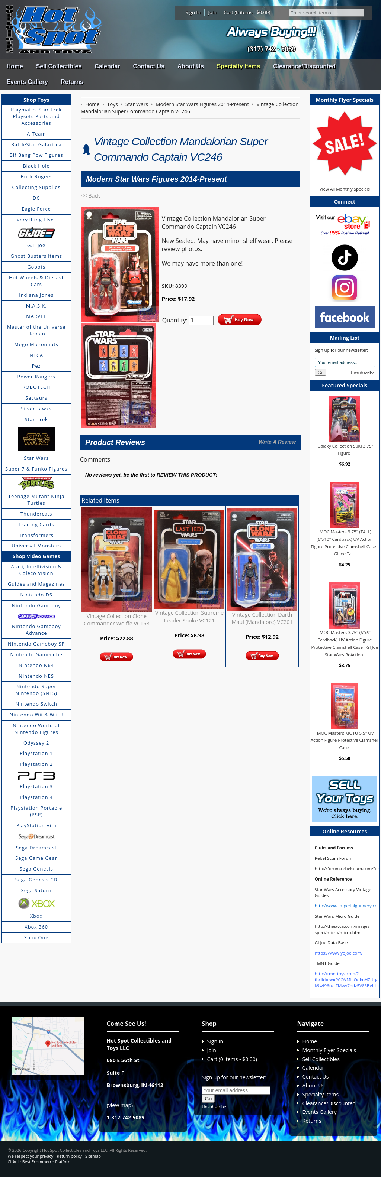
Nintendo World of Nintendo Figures (36, 728)
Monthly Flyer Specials (329, 1050)
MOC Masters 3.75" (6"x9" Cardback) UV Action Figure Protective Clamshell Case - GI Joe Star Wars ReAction (344, 643)
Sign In (193, 12)
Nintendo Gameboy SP (36, 643)
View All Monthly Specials (345, 189)
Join (212, 12)
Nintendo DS (36, 594)
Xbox (36, 916)
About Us (190, 66)
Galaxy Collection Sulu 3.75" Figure (346, 449)
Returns (72, 82)
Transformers (36, 535)
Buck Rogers (36, 176)
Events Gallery (27, 82)
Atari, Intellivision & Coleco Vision (36, 569)
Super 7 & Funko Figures (36, 468)
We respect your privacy (30, 1156)
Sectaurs (36, 397)
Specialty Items (238, 66)
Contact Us (148, 66)
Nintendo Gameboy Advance (36, 629)
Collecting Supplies (36, 187)
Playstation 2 (36, 764)
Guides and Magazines (36, 584)
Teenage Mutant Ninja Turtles (36, 499)
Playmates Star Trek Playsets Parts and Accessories (36, 116)
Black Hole (36, 165)
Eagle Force (36, 208)
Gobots (36, 266)
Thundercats (36, 513)
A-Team (36, 133)
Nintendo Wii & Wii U (36, 714)
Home (14, 66)
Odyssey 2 (36, 742)
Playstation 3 (36, 786)
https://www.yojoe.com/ (339, 953)
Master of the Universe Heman (36, 330)
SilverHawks (36, 408)
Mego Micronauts (36, 344)
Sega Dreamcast (36, 847)
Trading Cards (36, 524)
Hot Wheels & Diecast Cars (36, 280)
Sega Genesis (36, 868)
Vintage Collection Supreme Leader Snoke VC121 (189, 616)
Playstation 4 (36, 797)
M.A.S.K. (36, 305)
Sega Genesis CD (36, 879)
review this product (186, 475)
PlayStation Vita (36, 825)
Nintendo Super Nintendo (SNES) (36, 689)
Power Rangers (36, 376)
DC (36, 198)
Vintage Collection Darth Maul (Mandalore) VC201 (262, 618)
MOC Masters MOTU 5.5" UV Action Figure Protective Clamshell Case (345, 740)
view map (119, 1105)
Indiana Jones (36, 295)
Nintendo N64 (36, 665)
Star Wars (36, 458)
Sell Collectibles (59, 66)
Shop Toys (36, 99)
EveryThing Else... (36, 219)
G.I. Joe (36, 245)
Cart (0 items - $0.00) (247, 12)
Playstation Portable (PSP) (36, 811)
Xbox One (36, 937)
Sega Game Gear (36, 858)
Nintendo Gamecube (36, 654)
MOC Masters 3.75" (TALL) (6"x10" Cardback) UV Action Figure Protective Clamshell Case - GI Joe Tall (344, 542)
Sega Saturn (36, 890)
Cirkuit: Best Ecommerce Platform (39, 1161)
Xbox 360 (36, 926)
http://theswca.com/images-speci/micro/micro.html (343, 929)
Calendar (107, 66)
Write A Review (277, 442)
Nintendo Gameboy (36, 605)
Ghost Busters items (36, 256)
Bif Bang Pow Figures (36, 155)
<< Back (90, 195)
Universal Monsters (36, 545)
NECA (36, 355)
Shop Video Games (36, 556)
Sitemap (93, 1156)
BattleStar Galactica (36, 144)
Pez (36, 365)
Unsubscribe (363, 372)
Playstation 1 (36, 753)
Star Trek (36, 419)
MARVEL (36, 316)
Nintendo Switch (36, 703)
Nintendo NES (36, 676)
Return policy (69, 1156)
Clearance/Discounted (304, 66)
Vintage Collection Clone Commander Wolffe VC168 (117, 619)
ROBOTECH (36, 387)
